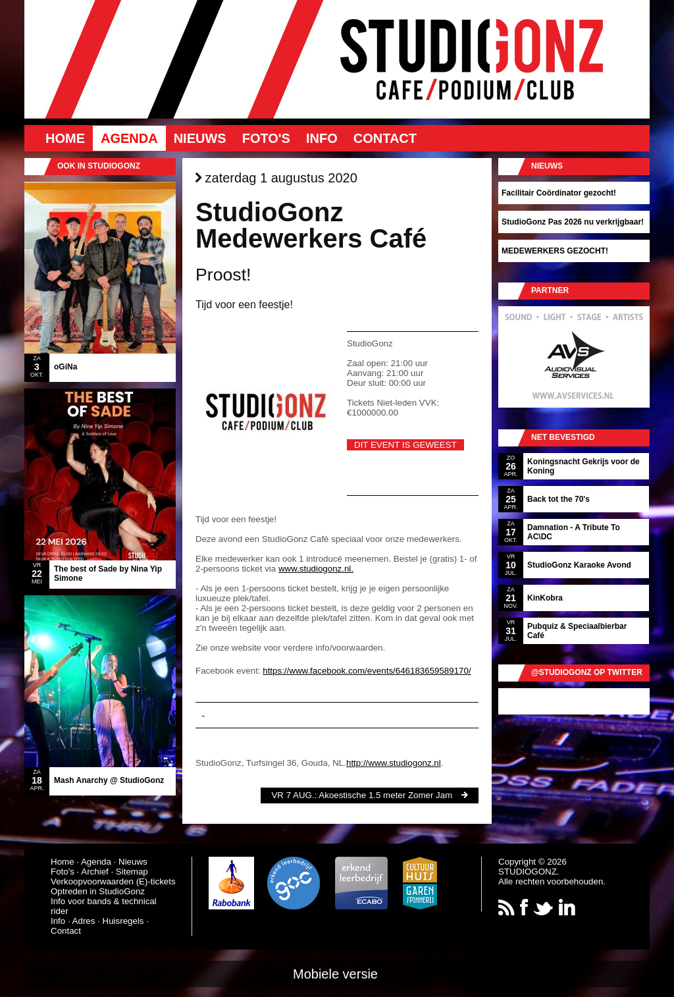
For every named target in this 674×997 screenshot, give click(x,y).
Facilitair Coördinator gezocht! (559, 193)
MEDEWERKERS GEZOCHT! (555, 251)
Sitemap (132, 871)
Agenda (129, 138)
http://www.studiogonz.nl (393, 763)
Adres (83, 921)
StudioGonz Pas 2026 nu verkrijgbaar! (573, 222)
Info (322, 138)
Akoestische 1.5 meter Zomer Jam (385, 795)
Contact (385, 138)
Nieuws (200, 138)
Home (65, 138)
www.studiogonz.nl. (315, 569)
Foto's (266, 138)
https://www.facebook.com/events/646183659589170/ (367, 671)
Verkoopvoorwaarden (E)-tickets (113, 881)
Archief (94, 871)
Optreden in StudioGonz (98, 891)
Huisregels (123, 921)
